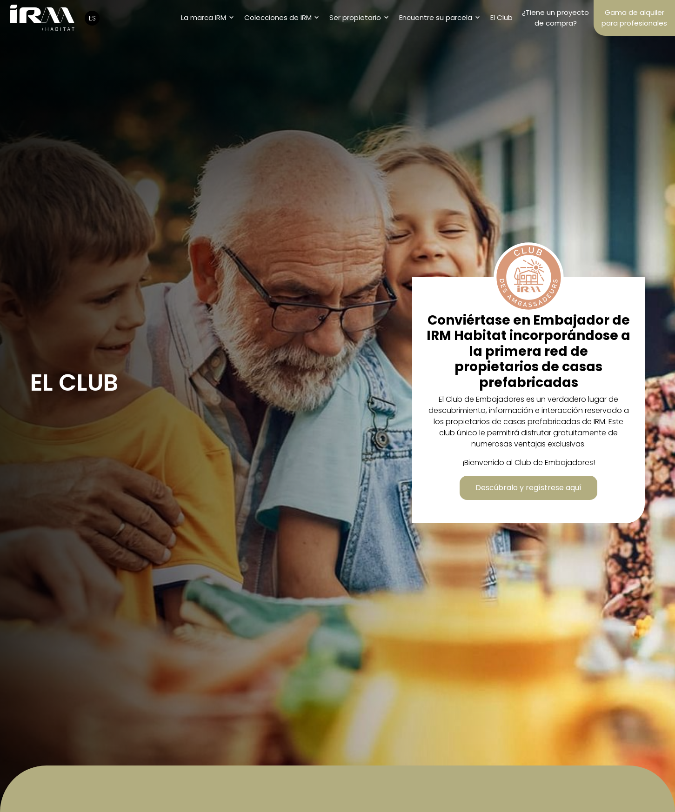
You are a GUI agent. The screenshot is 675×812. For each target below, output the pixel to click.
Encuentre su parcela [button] (435, 17)
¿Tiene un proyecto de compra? (555, 17)
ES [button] (92, 18)
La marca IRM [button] (203, 17)
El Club (501, 17)
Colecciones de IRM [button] (278, 17)
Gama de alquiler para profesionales (634, 17)
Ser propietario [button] (355, 17)
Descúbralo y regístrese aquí (528, 487)
